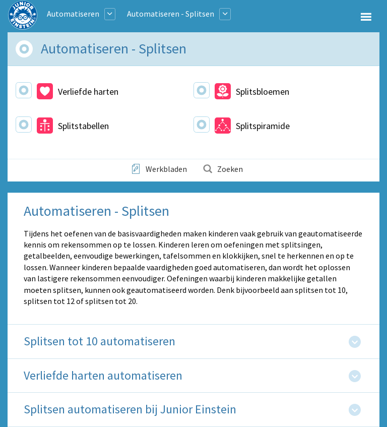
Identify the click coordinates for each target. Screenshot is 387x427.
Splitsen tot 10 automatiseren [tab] (99, 341)
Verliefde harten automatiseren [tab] (103, 376)
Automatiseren (73, 14)
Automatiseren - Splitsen (170, 14)
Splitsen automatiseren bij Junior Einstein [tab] (130, 409)
